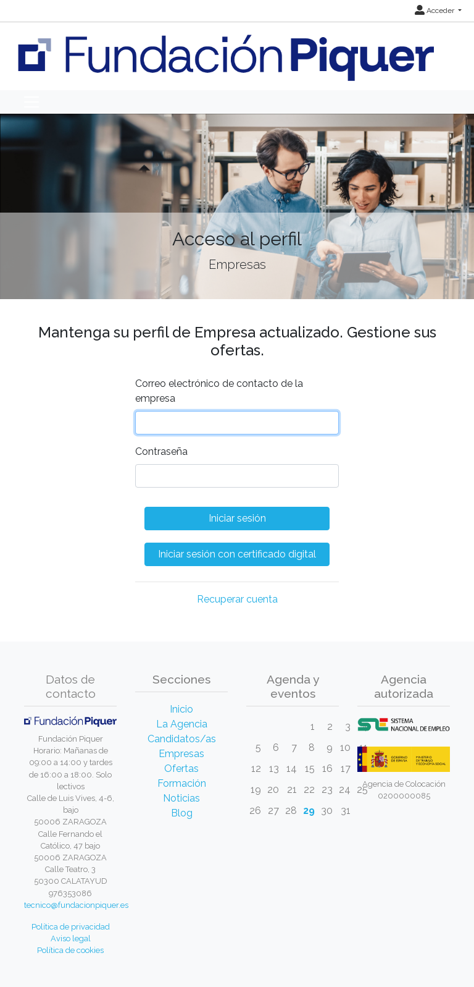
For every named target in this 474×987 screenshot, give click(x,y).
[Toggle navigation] (31, 102)
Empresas (181, 754)
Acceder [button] (435, 10)
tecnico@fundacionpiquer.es (76, 905)
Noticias (181, 798)
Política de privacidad (70, 926)
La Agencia (181, 724)
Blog (182, 813)
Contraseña (161, 451)
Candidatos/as (182, 739)
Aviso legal (71, 938)
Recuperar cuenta (237, 599)
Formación (181, 783)
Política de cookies (70, 950)
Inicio (181, 709)
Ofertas (181, 768)
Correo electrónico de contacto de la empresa (219, 391)
